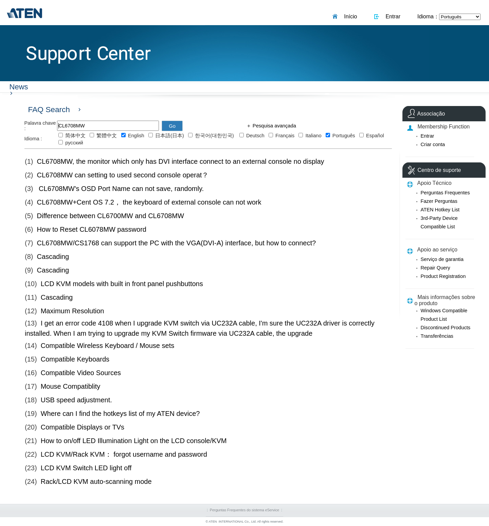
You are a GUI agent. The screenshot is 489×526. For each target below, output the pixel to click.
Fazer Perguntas (439, 201)
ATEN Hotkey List (440, 209)
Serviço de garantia (442, 259)
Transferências (437, 336)
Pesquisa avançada (273, 125)
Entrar (391, 16)
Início (349, 16)
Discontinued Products (446, 327)
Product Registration (443, 276)
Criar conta (433, 144)
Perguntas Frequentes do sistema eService (244, 510)
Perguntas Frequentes (445, 192)
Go (172, 126)
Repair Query (435, 267)
